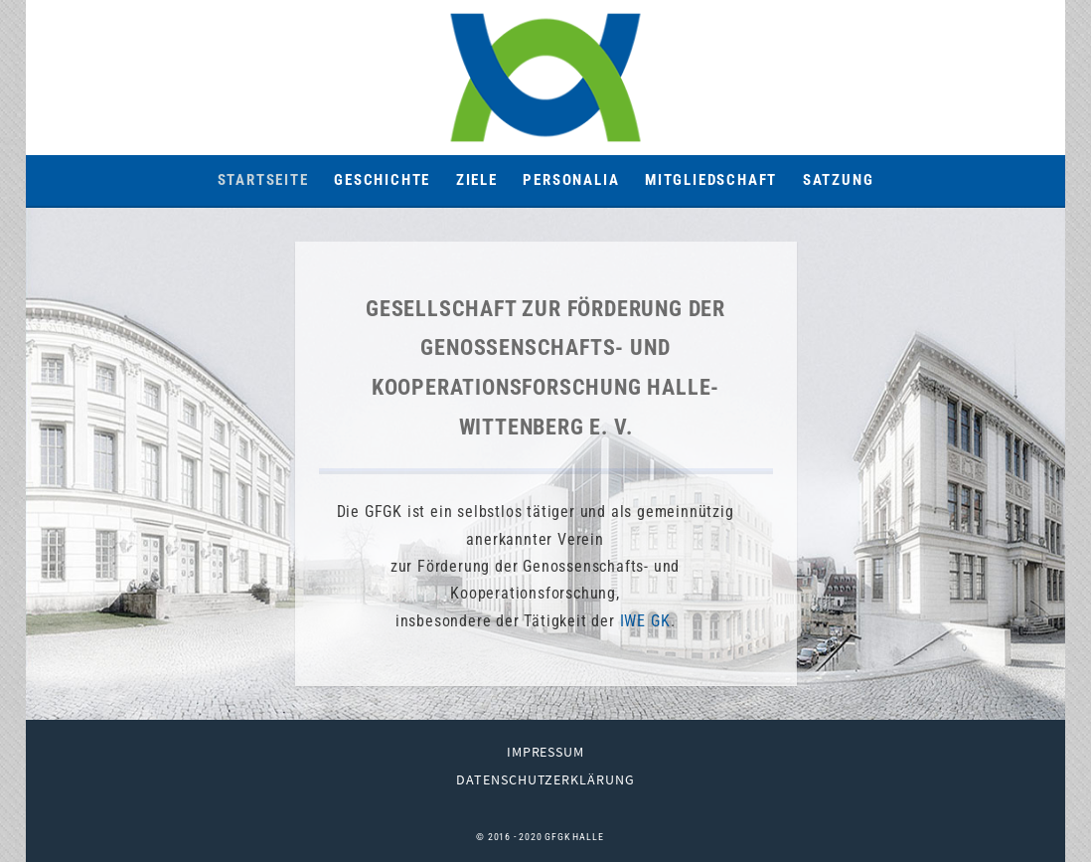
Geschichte (382, 180)
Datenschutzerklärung (546, 779)
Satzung (838, 180)
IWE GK (645, 620)
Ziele (477, 180)
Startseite (263, 180)
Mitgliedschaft (711, 180)
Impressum (546, 752)
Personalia (571, 180)
